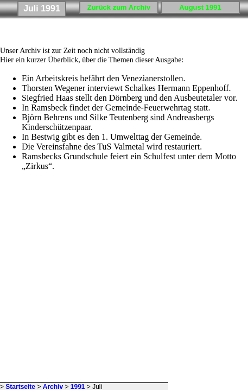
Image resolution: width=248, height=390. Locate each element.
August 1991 (200, 7)
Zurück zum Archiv (119, 7)
